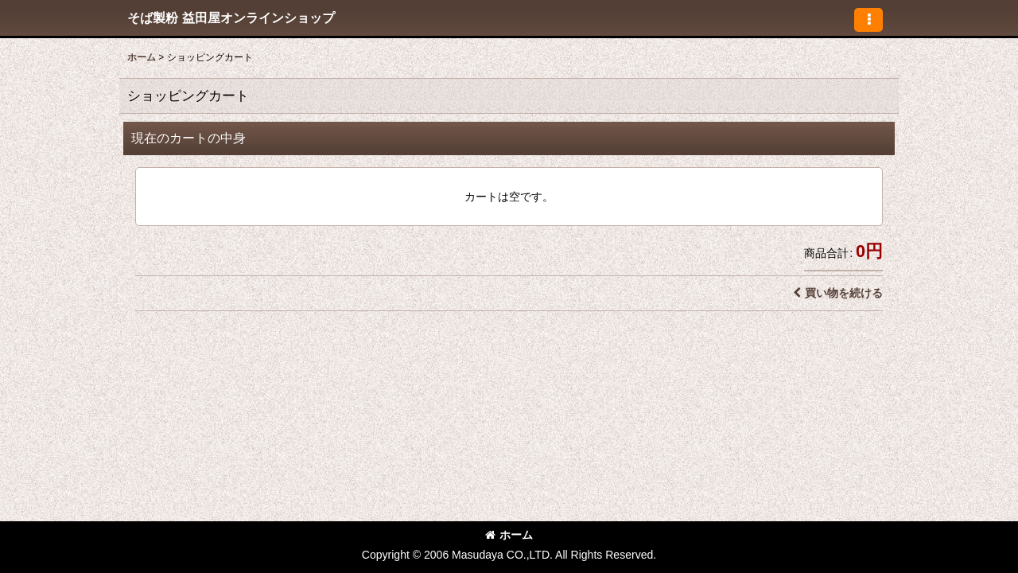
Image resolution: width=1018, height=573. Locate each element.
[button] (868, 20)
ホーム (509, 534)
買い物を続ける (838, 292)
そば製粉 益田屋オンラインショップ (231, 17)
